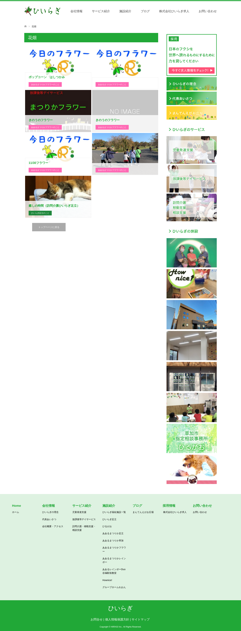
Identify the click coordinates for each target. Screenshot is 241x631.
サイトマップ (141, 619)
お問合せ (97, 619)
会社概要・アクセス (52, 526)
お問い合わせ (208, 11)
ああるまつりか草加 (113, 540)
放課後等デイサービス (84, 519)
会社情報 (76, 11)
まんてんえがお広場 (143, 512)
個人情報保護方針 (117, 619)
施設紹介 (125, 11)
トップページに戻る (48, 227)
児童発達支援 (79, 512)
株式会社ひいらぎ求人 (174, 11)
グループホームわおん (114, 587)
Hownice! (107, 580)
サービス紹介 (101, 11)
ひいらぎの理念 (50, 512)
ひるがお (107, 526)
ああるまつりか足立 (113, 533)
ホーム (15, 512)
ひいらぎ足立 (109, 519)
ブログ (145, 11)
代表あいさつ (49, 519)
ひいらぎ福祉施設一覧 (114, 512)
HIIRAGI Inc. (116, 627)
